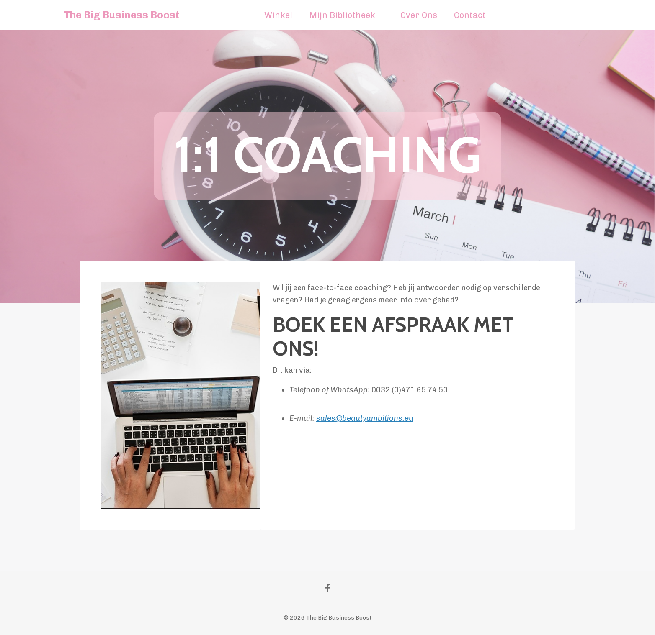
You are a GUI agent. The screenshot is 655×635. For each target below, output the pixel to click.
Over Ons (418, 15)
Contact (470, 15)
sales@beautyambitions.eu (364, 418)
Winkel (278, 15)
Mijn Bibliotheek (342, 15)
